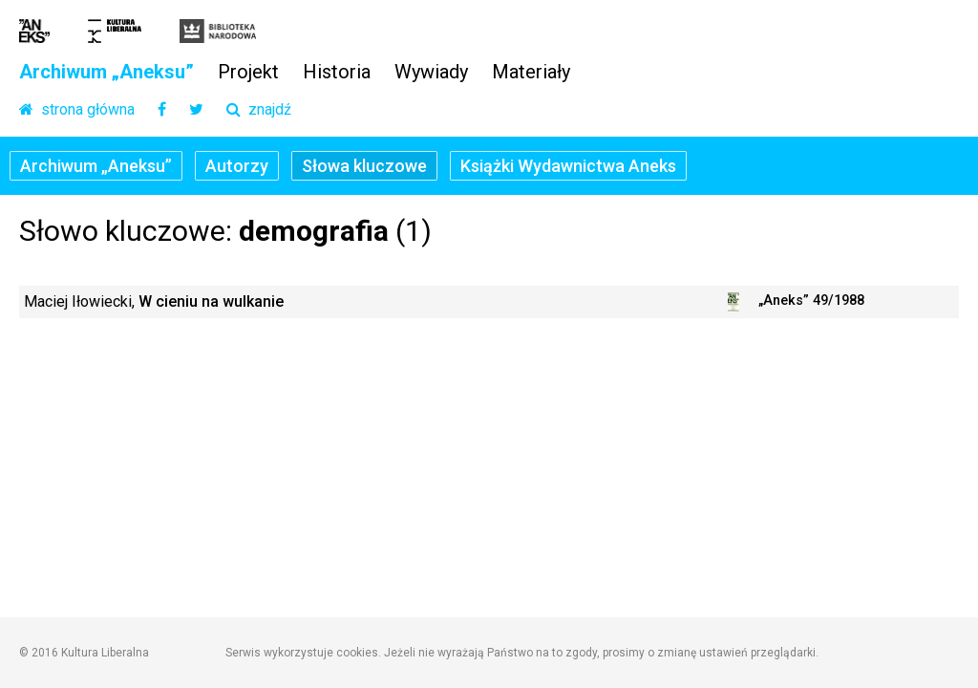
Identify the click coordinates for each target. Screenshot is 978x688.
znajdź (258, 110)
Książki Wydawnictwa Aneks (568, 166)
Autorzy (236, 166)
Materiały (531, 72)
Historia (337, 72)
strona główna (77, 110)
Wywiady (431, 72)
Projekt (248, 72)
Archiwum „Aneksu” (106, 72)
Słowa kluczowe (364, 166)
